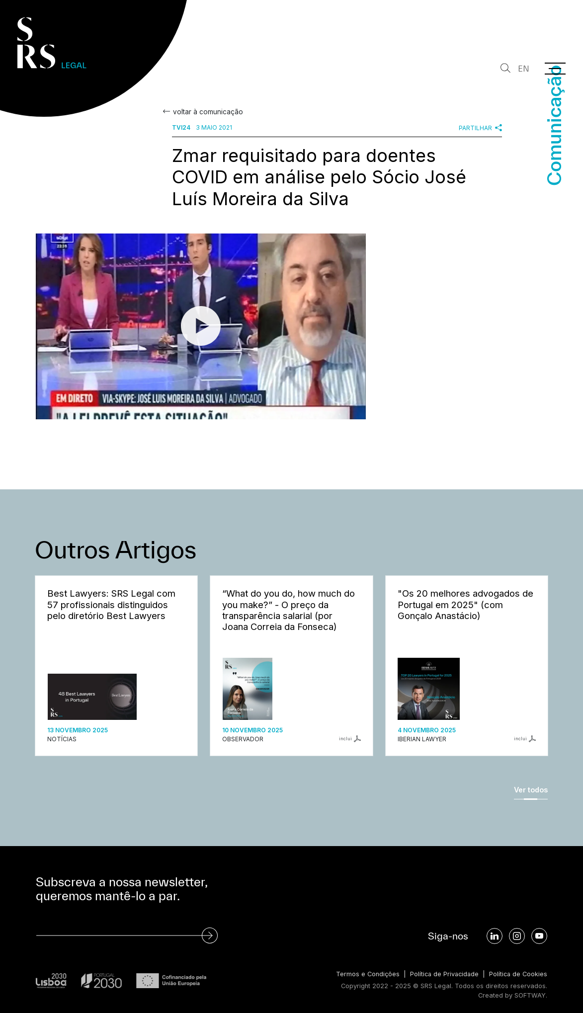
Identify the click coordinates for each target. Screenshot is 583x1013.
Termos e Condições (364, 974)
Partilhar (480, 128)
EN (523, 69)
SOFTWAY (530, 995)
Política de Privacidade (442, 974)
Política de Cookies (517, 974)
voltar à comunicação (207, 112)
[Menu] (555, 69)
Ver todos (531, 789)
